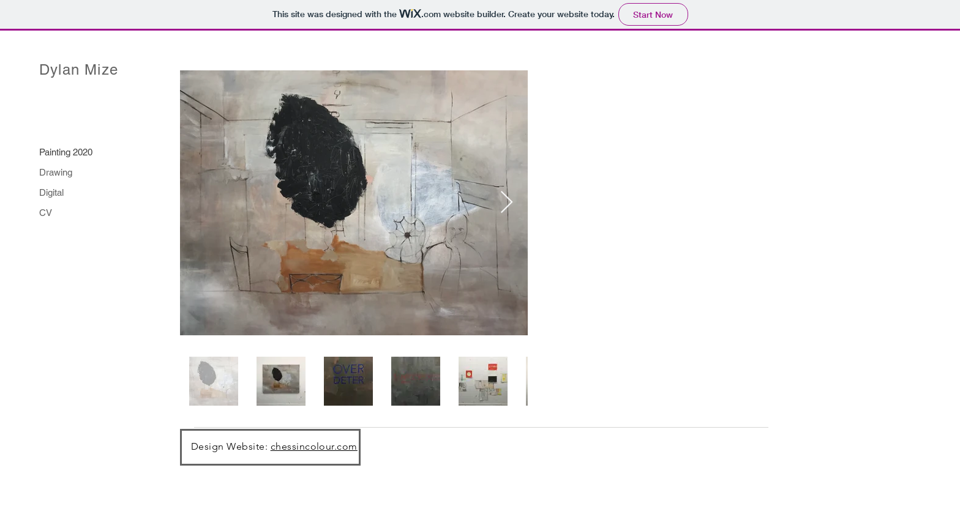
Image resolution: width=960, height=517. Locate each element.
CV (45, 212)
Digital (51, 192)
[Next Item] (507, 203)
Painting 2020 (65, 152)
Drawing (55, 172)
